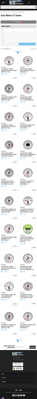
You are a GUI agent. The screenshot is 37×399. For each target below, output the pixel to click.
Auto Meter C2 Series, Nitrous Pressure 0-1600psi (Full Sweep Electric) (9, 154)
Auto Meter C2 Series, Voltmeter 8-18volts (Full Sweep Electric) (8, 126)
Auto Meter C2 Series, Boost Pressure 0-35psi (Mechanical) (9, 238)
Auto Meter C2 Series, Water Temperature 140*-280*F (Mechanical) (27, 98)
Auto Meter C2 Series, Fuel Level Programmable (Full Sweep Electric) (8, 210)
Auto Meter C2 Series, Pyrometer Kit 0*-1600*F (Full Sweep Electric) (8, 182)
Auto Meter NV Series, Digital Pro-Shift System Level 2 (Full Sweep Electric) (27, 239)
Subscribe (32, 347)
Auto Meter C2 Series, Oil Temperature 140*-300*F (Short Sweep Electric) (27, 210)
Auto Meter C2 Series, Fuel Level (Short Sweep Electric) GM (27, 126)
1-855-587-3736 (16, 357)
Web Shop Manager (29, 392)
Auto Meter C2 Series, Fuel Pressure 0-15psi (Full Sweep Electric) (8, 326)
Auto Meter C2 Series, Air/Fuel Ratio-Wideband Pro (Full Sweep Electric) (28, 154)
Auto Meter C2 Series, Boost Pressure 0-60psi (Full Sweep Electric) (9, 98)
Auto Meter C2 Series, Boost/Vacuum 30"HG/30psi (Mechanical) (8, 268)
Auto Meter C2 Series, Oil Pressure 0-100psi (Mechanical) (27, 182)
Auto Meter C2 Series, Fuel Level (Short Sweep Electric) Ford (8, 296)
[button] (16, 341)
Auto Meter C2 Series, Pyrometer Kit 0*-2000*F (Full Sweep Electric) (27, 296)
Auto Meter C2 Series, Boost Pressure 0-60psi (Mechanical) (28, 326)
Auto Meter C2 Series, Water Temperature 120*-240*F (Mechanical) (27, 268)
